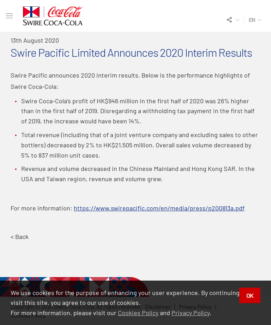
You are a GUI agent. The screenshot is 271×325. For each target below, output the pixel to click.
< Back (20, 236)
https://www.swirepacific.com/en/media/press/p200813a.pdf (159, 208)
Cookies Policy (138, 313)
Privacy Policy (190, 313)
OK (249, 295)
